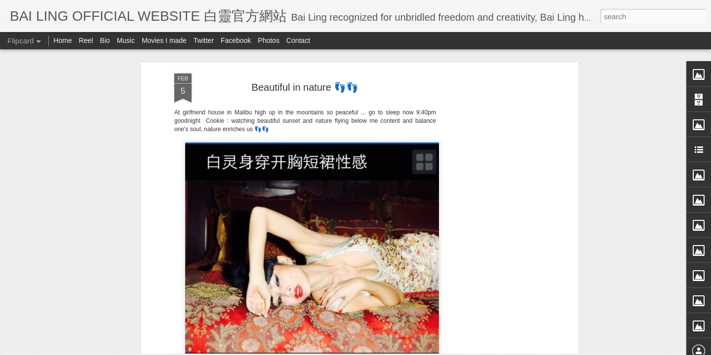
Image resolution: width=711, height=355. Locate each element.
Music (126, 40)
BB (351, 110)
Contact (298, 40)
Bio (105, 40)
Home (62, 40)
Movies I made (164, 40)
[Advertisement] (305, 174)
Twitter (204, 40)
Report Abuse (445, 349)
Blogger (416, 349)
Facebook (236, 40)
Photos (268, 40)
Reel (86, 40)
